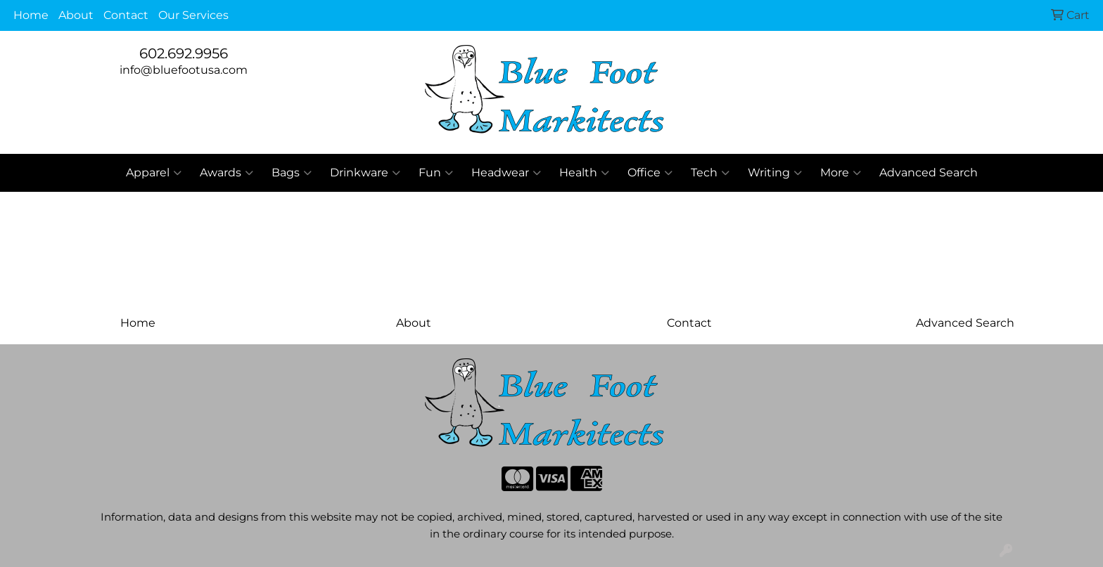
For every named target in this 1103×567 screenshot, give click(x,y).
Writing (775, 172)
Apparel (153, 172)
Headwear (506, 172)
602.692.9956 (183, 53)
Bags (292, 172)
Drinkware (365, 172)
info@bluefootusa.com (184, 70)
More (840, 172)
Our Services (193, 15)
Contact (125, 15)
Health (584, 172)
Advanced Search (928, 172)
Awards (226, 172)
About (76, 15)
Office (649, 172)
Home (31, 15)
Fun (436, 172)
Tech (710, 172)
